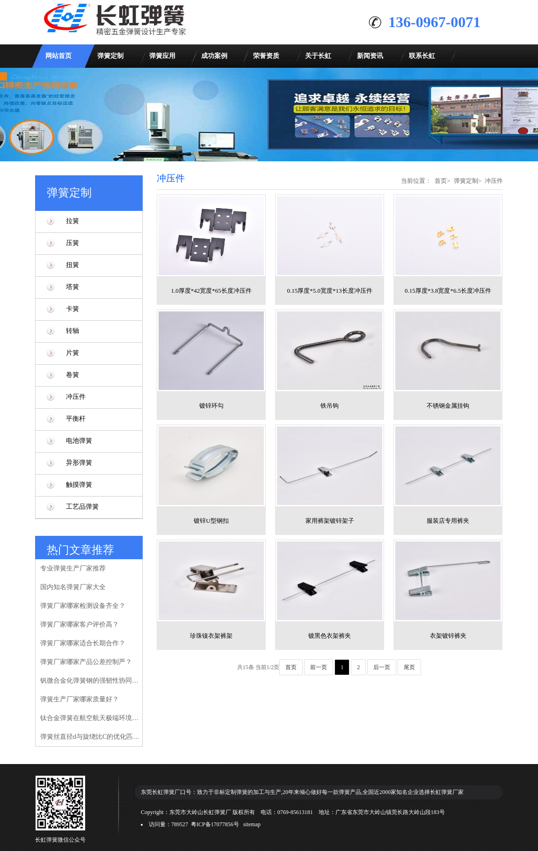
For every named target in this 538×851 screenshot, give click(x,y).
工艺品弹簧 (82, 506)
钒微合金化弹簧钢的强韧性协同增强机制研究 (91, 680)
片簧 (72, 352)
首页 (441, 180)
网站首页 (58, 55)
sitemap (252, 824)
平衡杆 (76, 418)
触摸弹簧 (79, 484)
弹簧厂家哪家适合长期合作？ (82, 643)
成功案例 (214, 55)
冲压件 (76, 396)
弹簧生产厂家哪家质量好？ (79, 699)
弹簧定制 (110, 55)
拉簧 (72, 220)
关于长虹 (318, 55)
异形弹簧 (79, 462)
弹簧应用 (162, 55)
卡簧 (72, 308)
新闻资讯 (370, 55)
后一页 (381, 667)
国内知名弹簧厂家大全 (73, 587)
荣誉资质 (266, 55)
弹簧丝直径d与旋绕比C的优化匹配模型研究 (91, 736)
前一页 (318, 667)
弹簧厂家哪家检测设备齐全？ (82, 605)
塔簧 (72, 286)
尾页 (409, 667)
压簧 (72, 242)
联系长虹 (422, 55)
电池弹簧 (79, 440)
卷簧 (72, 374)
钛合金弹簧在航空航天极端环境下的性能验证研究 (91, 717)
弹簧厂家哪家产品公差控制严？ (86, 661)
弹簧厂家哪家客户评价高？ (79, 624)
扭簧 (72, 264)
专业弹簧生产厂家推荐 (73, 568)
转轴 (72, 330)
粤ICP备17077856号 (215, 824)
